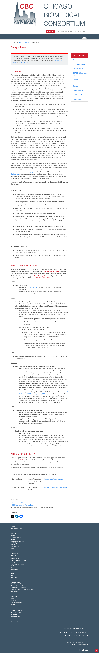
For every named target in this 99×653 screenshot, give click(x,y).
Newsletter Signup (65, 31)
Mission (13, 535)
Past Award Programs (80, 95)
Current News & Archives (18, 613)
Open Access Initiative (17, 584)
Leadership (14, 543)
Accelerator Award (79, 64)
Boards (13, 545)
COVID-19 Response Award (80, 74)
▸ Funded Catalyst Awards (19, 503)
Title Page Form (33, 287)
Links (12, 593)
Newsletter (14, 614)
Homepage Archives (16, 528)
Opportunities (14, 591)
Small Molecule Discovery (18, 587)
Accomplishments (16, 537)
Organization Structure (17, 541)
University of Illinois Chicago (73, 632)
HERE (40, 417)
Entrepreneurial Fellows (78, 85)
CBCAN (75, 79)
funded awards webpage (26, 172)
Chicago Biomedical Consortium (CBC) (77, 642)
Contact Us (79, 31)
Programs (26, 42)
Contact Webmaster (16, 622)
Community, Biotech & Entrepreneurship (22, 589)
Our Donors (14, 577)
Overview (76, 60)
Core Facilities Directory (17, 586)
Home (20, 42)
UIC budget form (47, 394)
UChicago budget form (34, 394)
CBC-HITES (24, 62)
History (13, 539)
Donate (13, 575)
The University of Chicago (75, 629)
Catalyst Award (78, 69)
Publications (77, 99)
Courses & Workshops (17, 602)
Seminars (13, 604)
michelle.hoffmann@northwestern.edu (55, 487)
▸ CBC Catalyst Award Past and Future (22, 505)
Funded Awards (78, 90)
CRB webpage (15, 174)
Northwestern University (75, 636)
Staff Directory (15, 546)
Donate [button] (50, 31)
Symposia (13, 600)
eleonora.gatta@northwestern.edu (54, 479)
